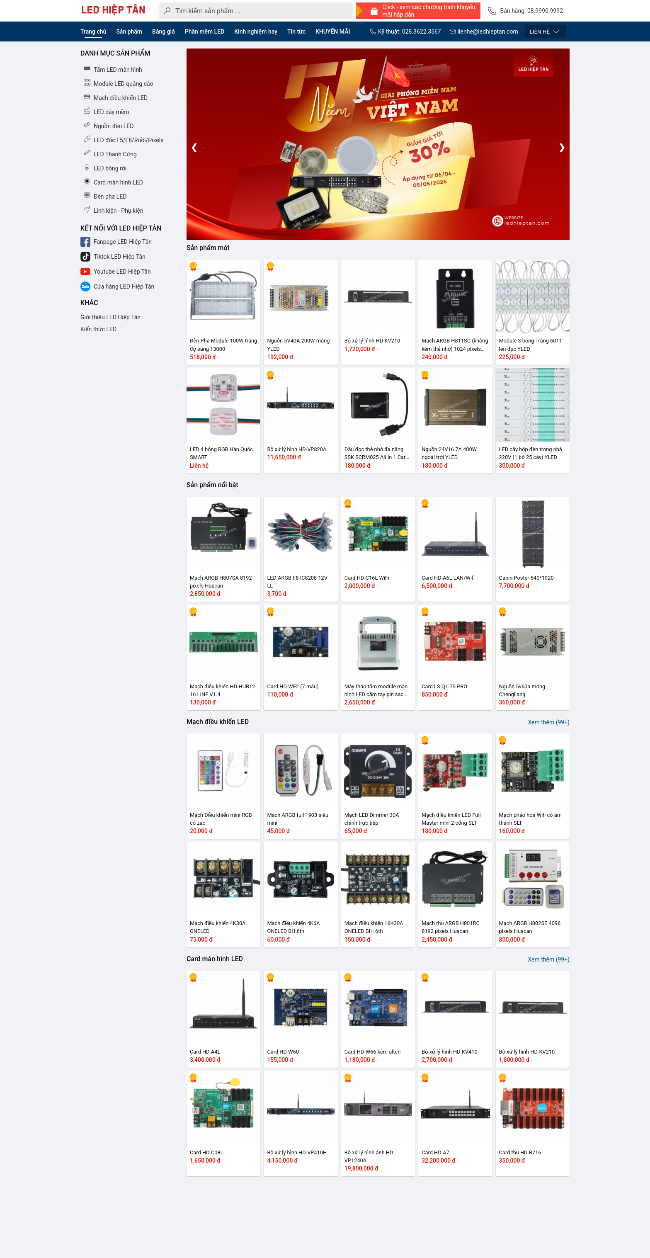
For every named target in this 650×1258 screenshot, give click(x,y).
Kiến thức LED (98, 329)
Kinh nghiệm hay (255, 31)
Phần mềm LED (205, 31)
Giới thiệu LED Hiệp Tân (110, 317)
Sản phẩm (129, 31)
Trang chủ (93, 31)
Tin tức (296, 31)
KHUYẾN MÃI (332, 31)
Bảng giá (163, 31)
